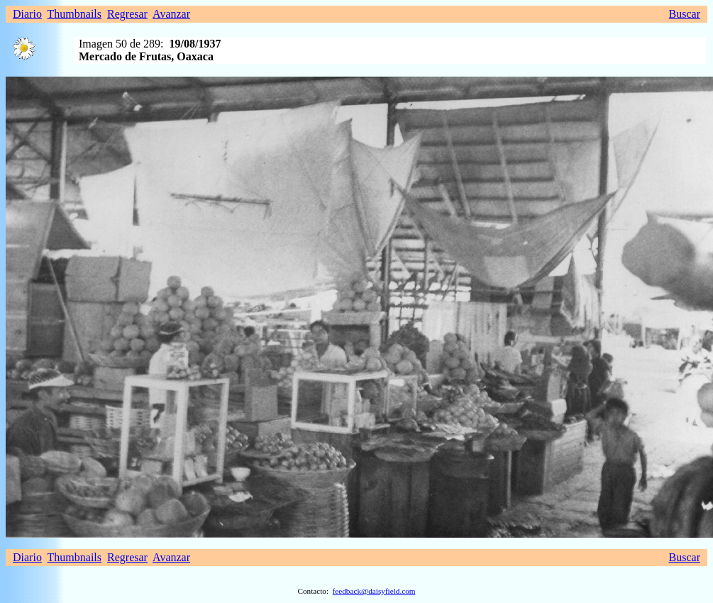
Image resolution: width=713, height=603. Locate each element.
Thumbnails (74, 14)
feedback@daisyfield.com (374, 591)
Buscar (684, 14)
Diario (27, 14)
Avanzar (171, 14)
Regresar (127, 14)
